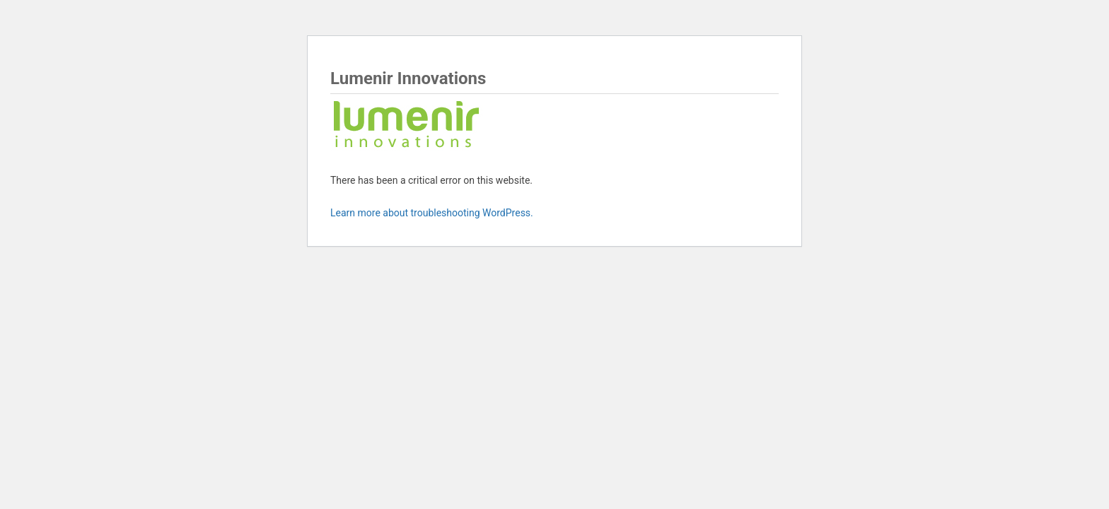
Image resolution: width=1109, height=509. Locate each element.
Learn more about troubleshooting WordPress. (431, 212)
